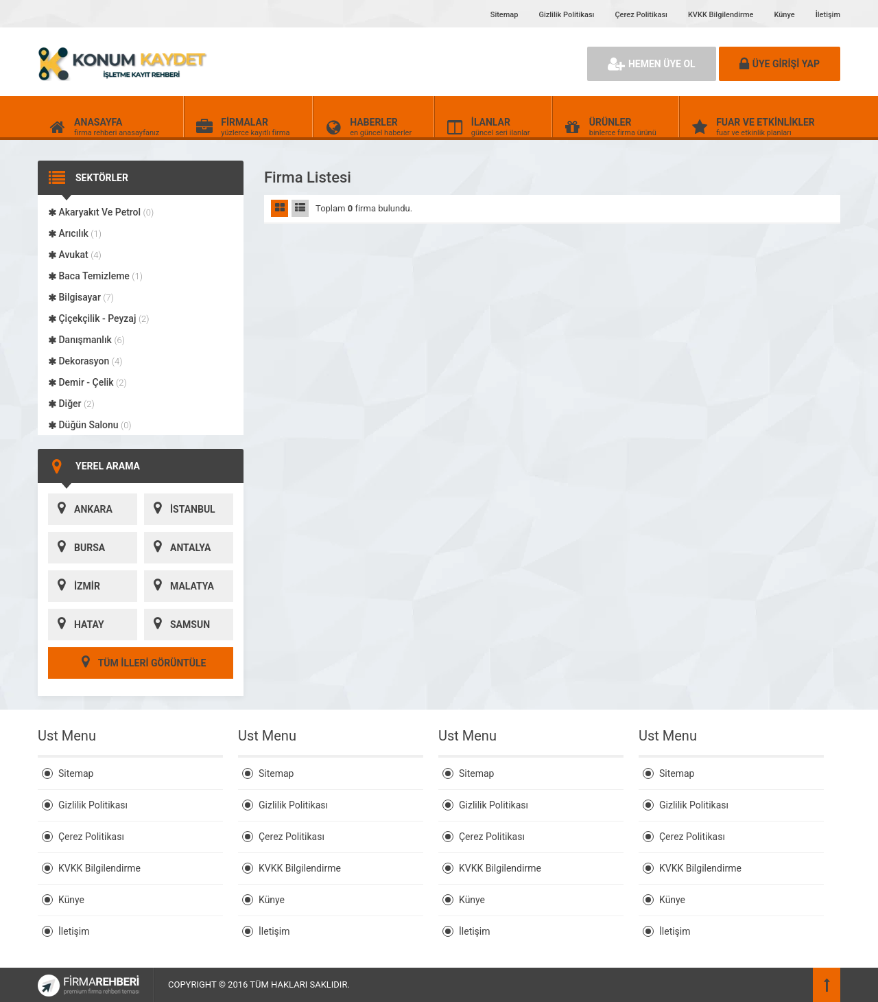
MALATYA (179, 586)
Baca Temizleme (95, 275)
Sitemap (504, 14)
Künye (784, 14)
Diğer (71, 403)
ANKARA (80, 509)
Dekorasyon (85, 361)
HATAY (76, 624)
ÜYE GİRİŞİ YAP (779, 64)
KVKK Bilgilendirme (720, 14)
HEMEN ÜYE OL (652, 64)
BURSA (76, 547)
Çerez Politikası (641, 14)
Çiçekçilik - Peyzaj (99, 318)
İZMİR (74, 586)
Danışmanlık (86, 339)
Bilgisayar (81, 297)
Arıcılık (75, 233)
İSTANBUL (179, 509)
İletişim (828, 14)
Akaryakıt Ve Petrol (101, 212)
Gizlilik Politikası (566, 14)
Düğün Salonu (90, 424)
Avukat (75, 254)
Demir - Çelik (87, 382)
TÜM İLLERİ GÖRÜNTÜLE (140, 663)
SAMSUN (177, 624)
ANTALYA (177, 547)
